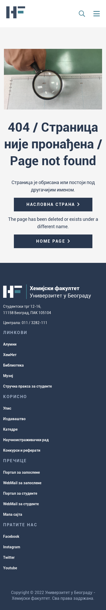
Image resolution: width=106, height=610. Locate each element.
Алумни (9, 344)
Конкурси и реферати (21, 450)
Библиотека (13, 365)
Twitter (9, 557)
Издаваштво (14, 419)
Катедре (10, 429)
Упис (7, 408)
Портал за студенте (20, 493)
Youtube (10, 568)
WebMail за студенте (21, 504)
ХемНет (9, 355)
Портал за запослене (21, 472)
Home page (50, 241)
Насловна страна (50, 204)
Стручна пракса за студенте (27, 386)
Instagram (11, 547)
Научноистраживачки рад (26, 440)
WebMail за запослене (22, 483)
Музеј (8, 376)
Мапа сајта (12, 514)
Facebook (11, 536)
